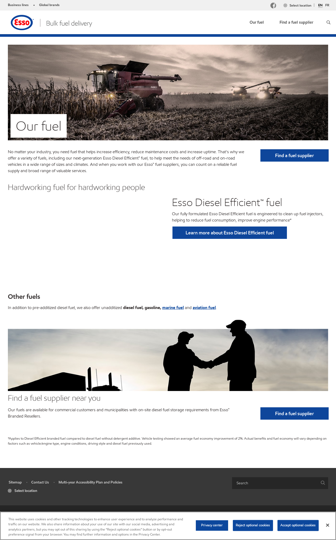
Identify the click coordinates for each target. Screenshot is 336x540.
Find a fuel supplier (296, 22)
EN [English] (320, 5)
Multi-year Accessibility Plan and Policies (90, 482)
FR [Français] (327, 5)
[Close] (327, 525)
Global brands (49, 5)
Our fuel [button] (257, 22)
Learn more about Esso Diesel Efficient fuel (230, 233)
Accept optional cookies (298, 525)
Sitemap (15, 482)
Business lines (18, 5)
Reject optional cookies (253, 525)
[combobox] (280, 483)
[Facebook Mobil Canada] (273, 6)
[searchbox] (275, 483)
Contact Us (40, 482)
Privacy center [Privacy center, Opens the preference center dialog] (212, 525)
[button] (328, 22)
